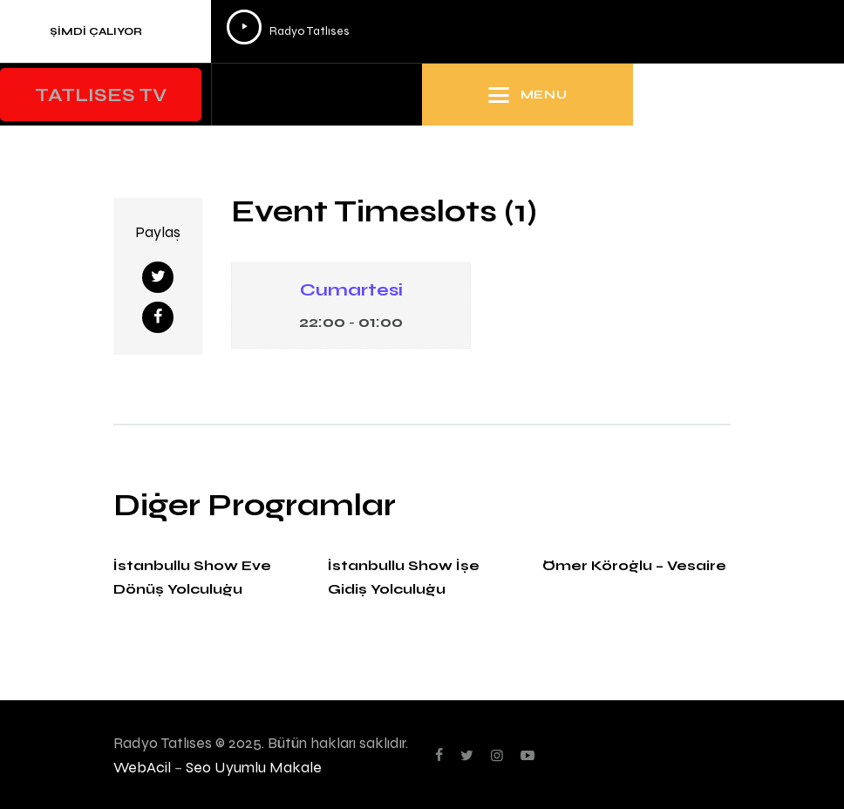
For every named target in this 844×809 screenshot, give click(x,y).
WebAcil (142, 767)
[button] (100, 94)
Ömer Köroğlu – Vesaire (634, 565)
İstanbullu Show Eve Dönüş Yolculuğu (192, 577)
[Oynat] (244, 27)
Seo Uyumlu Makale (254, 767)
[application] (523, 31)
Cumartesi (351, 289)
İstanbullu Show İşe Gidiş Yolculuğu (404, 577)
